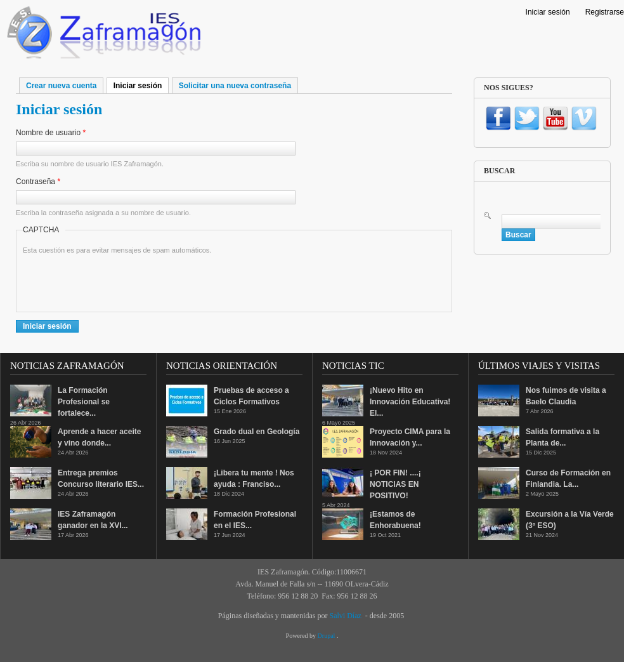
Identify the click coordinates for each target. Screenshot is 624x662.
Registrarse (604, 12)
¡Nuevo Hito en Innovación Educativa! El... (410, 402)
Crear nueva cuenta (61, 85)
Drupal (327, 635)
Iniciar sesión (548, 12)
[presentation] (119, 280)
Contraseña (38, 181)
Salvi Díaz (345, 615)
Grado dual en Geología (256, 431)
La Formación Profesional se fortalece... (84, 402)
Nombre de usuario (51, 132)
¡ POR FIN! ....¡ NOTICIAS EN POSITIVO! (395, 484)
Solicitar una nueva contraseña (235, 85)
